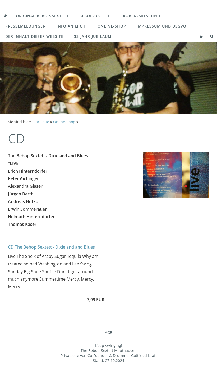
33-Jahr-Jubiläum (93, 36)
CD (81, 121)
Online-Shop (112, 26)
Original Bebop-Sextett (42, 15)
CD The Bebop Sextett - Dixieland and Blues (51, 247)
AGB (108, 332)
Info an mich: (72, 26)
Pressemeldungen (25, 26)
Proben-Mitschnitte (143, 15)
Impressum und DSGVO (161, 26)
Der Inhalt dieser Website (34, 36)
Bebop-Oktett (94, 15)
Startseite (40, 121)
